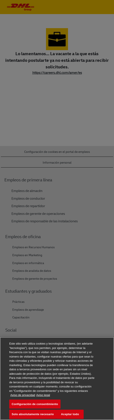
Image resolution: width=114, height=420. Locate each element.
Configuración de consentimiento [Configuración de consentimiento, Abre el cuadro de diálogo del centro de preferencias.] (35, 404)
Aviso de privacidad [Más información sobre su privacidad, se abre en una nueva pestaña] (22, 395)
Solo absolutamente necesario (33, 414)
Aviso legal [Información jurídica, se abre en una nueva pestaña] (43, 395)
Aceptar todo (70, 414)
